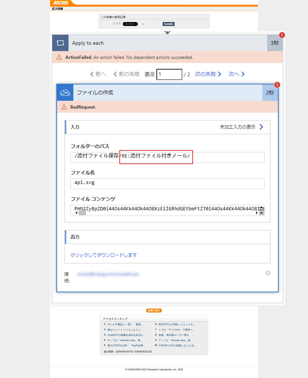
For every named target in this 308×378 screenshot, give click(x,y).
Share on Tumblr (169, 24)
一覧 (142, 24)
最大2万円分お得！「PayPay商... (126, 345)
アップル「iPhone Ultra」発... (175, 340)
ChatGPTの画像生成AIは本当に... (126, 335)
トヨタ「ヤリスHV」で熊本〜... (177, 329)
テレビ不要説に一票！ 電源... (125, 324)
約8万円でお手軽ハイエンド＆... (177, 324)
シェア (117, 23)
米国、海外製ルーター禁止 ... (176, 335)
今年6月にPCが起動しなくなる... (177, 345)
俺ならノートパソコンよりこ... (125, 329)
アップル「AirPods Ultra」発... (124, 340)
